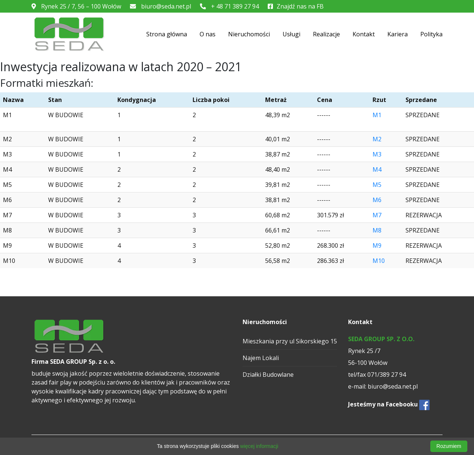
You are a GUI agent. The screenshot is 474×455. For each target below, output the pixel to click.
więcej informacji (259, 446)
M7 (377, 215)
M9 (377, 245)
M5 (377, 185)
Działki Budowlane (268, 374)
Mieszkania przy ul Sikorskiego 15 (290, 341)
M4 (377, 169)
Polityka (431, 34)
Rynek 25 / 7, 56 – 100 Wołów (76, 6)
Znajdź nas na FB (296, 6)
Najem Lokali (261, 358)
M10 (379, 261)
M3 (377, 154)
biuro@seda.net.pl (160, 6)
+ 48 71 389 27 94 (229, 6)
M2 (377, 139)
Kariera (397, 34)
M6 (377, 200)
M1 (377, 115)
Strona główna (166, 34)
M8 (377, 230)
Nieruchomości (249, 34)
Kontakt (364, 34)
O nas (208, 34)
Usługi (291, 34)
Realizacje (326, 34)
